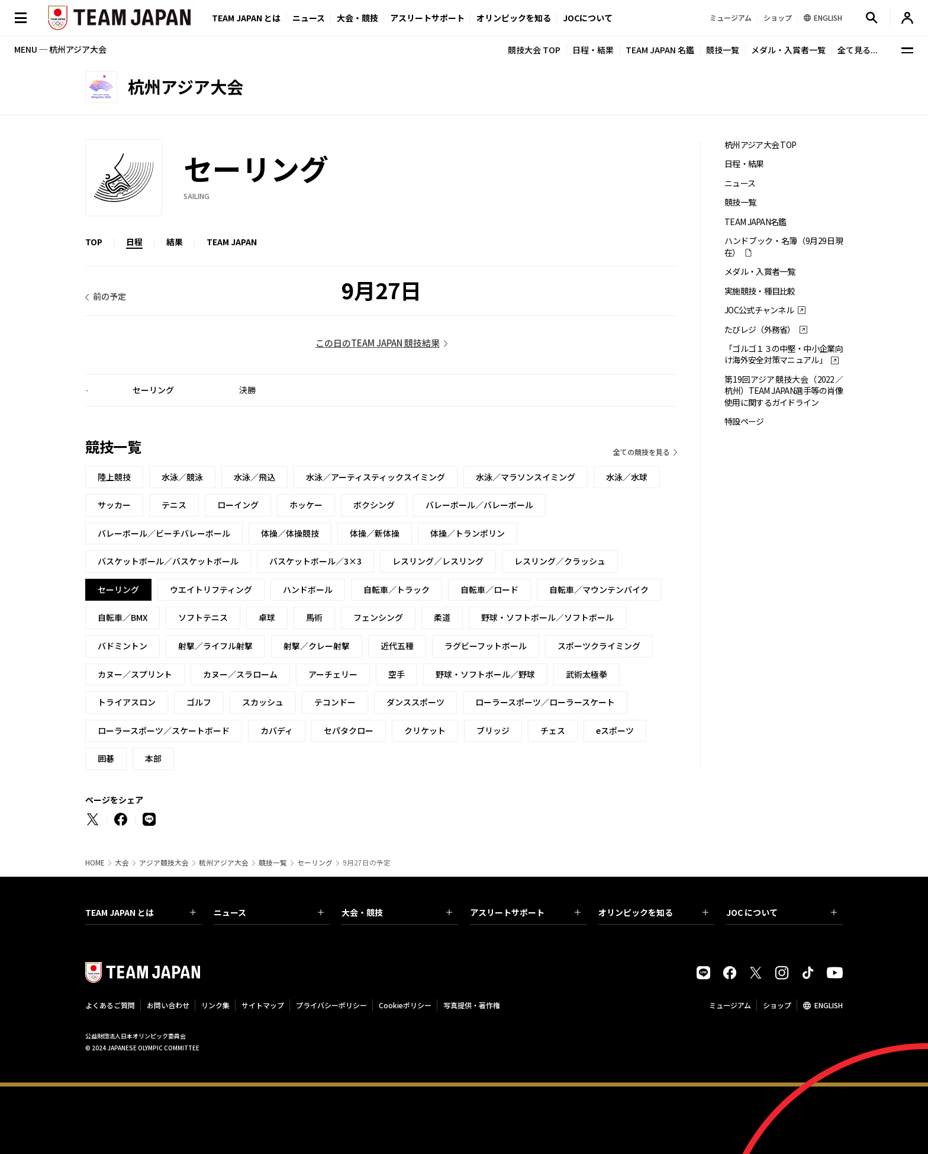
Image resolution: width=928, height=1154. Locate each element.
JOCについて (588, 18)
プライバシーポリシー (331, 1005)
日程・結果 (593, 50)
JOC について (781, 912)
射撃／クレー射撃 (316, 646)
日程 (134, 242)
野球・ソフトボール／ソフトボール (547, 617)
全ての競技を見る (641, 452)
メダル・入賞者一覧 (788, 50)
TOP (93, 242)
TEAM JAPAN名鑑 (755, 221)
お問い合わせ (168, 1005)
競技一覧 (722, 50)
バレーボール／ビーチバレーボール (164, 533)
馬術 (314, 617)
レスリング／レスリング (438, 561)
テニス (174, 505)
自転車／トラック (396, 589)
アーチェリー (332, 674)
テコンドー (335, 702)
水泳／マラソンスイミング (525, 477)
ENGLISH (828, 1005)
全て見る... (857, 50)
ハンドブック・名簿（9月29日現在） (783, 246)
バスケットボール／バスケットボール (168, 561)
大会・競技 (396, 912)
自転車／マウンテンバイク (599, 589)
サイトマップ (262, 1005)
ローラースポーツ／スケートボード (164, 730)
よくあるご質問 (110, 1005)
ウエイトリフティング (211, 589)
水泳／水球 (626, 477)
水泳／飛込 (254, 477)
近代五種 (397, 646)
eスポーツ (615, 730)
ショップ (777, 1005)
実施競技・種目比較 (759, 291)
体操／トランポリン (467, 533)
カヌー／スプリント (135, 674)
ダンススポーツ (415, 702)
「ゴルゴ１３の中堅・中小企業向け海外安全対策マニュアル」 (783, 354)
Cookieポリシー (405, 1005)
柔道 (442, 617)
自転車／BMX (122, 617)
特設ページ (744, 421)
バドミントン (122, 646)
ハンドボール (308, 589)
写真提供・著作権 (471, 1005)
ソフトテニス (203, 617)
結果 (174, 242)
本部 (153, 758)
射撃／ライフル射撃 (215, 646)
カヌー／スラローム (240, 674)
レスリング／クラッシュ (559, 561)
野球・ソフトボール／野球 (485, 674)
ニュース (308, 18)
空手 (396, 674)
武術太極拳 (586, 674)
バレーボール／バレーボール (479, 505)
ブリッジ (493, 730)
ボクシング (374, 505)
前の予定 (109, 296)
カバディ (276, 730)
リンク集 (215, 1005)
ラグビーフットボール (485, 646)
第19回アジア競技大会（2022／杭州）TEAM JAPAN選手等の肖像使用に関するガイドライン (783, 391)
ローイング (238, 505)
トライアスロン (127, 702)
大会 (122, 862)
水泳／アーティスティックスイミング (375, 477)
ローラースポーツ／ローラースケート (545, 702)
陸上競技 (114, 477)
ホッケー (306, 505)
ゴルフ (198, 702)
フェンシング (378, 617)
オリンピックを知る (513, 18)
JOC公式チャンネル (759, 310)
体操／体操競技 (290, 533)
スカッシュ (262, 702)
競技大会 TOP (534, 50)
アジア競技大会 (164, 862)
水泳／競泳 (182, 477)
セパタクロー (348, 730)
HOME (95, 862)
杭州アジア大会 (224, 862)
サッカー (114, 505)
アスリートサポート (427, 18)
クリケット (425, 730)
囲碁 (106, 758)
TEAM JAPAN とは (140, 912)
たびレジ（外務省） (759, 329)
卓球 (267, 617)
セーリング (315, 862)
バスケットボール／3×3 (315, 561)
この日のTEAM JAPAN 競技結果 (377, 342)
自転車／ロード (489, 589)
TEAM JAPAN (232, 242)
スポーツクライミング (599, 646)
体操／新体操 (374, 533)
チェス (552, 730)
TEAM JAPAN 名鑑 (660, 50)
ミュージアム (730, 1005)
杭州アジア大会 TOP (760, 144)
